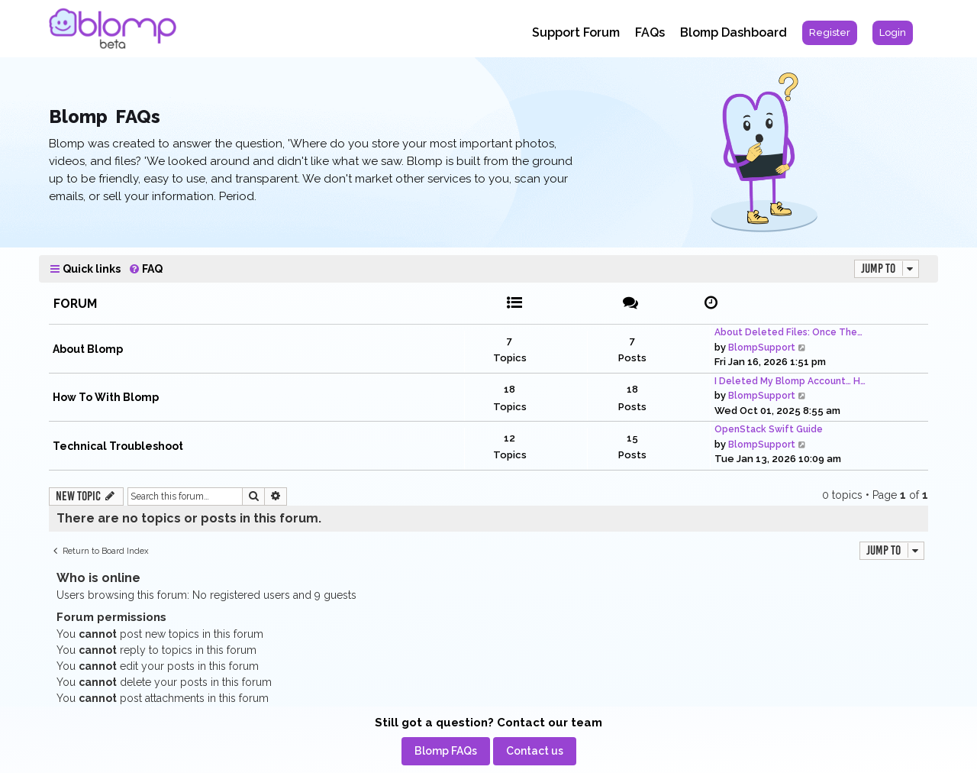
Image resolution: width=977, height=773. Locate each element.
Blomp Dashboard (733, 32)
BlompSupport (761, 347)
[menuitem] (829, 33)
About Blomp (88, 349)
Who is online (98, 578)
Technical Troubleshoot (118, 446)
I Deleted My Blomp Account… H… (790, 381)
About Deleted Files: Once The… (788, 332)
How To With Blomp (106, 397)
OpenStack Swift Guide (768, 429)
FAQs (650, 32)
